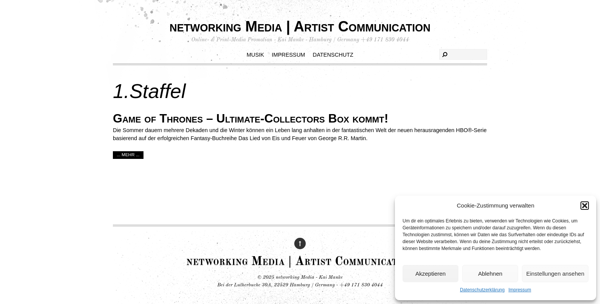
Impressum (520, 290)
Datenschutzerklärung (482, 290)
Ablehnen (490, 273)
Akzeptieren (430, 273)
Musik (255, 55)
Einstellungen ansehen (555, 273)
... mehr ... (128, 154)
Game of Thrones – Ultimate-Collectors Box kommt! (250, 118)
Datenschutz (333, 55)
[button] (585, 205)
